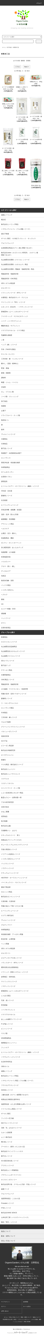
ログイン (3, 1306)
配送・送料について (26, 1317)
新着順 (28, 60)
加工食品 (9, 47)
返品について (36, 1317)
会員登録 (25, 1301)
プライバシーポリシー (23, 1319)
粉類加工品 (16, 47)
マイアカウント (5, 1301)
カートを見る (27, 1306)
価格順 (23, 60)
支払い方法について (14, 1317)
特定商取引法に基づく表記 (9, 1319)
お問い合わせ (5, 1311)
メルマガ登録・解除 (36, 1319)
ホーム (4, 47)
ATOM (28, 1321)
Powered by (22, 1333)
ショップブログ (18, 1321)
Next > (26, 67)
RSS (25, 1321)
